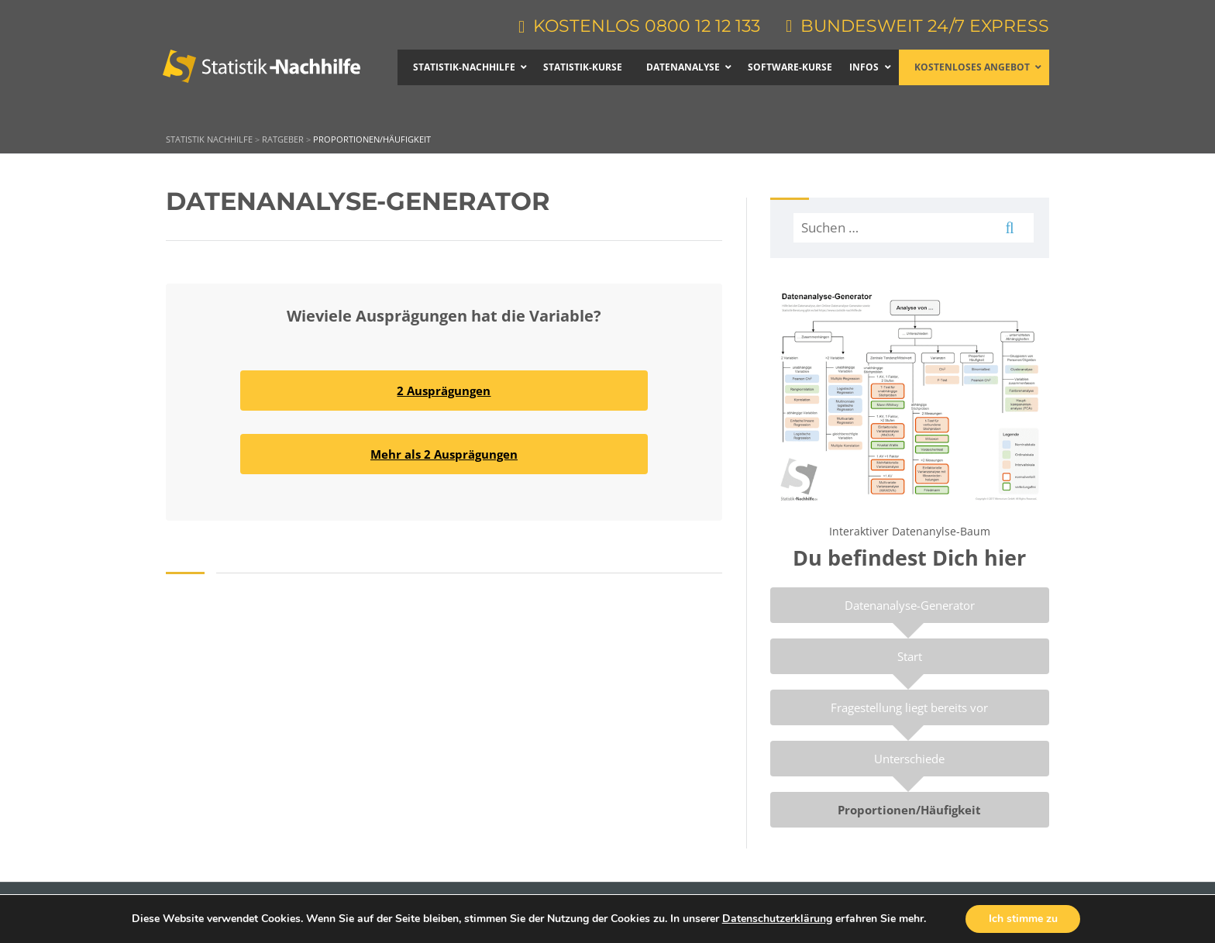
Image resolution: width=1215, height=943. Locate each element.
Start (909, 656)
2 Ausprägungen (443, 390)
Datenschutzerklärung (776, 918)
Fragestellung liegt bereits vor (909, 707)
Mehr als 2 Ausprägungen (444, 454)
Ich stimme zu (1023, 918)
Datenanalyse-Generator (910, 605)
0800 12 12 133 (701, 25)
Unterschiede (909, 758)
